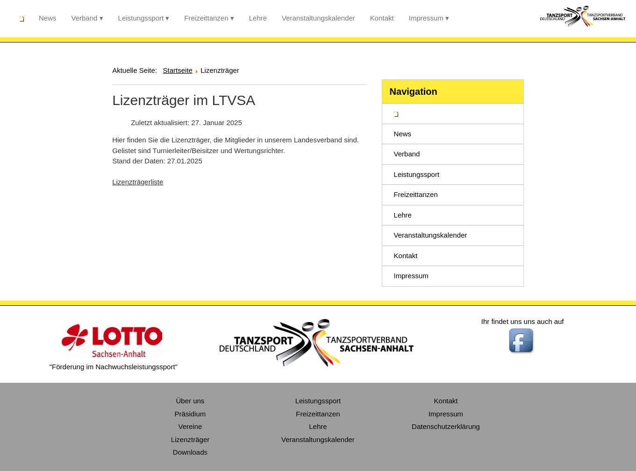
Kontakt (382, 18)
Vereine (190, 426)
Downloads (190, 452)
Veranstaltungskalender (318, 18)
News (48, 18)
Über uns (190, 401)
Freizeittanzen (206, 18)
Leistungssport (141, 18)
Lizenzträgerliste (137, 182)
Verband (84, 18)
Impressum (426, 18)
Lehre (258, 18)
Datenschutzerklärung (446, 426)
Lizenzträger (190, 439)
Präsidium (190, 414)
